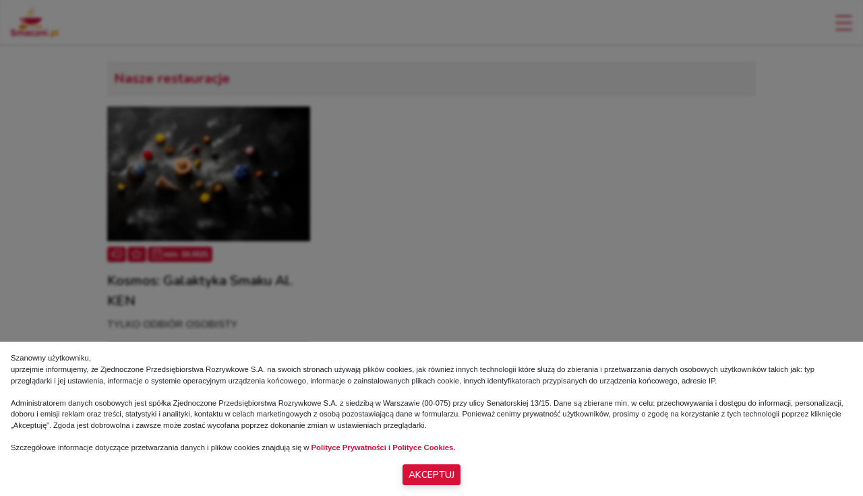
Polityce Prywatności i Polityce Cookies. (383, 447)
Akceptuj (431, 474)
